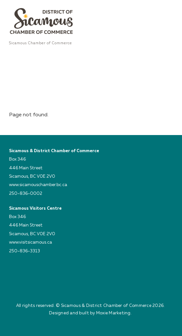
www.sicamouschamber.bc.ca (38, 184)
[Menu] (166, 8)
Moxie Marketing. (114, 312)
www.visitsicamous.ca (30, 242)
